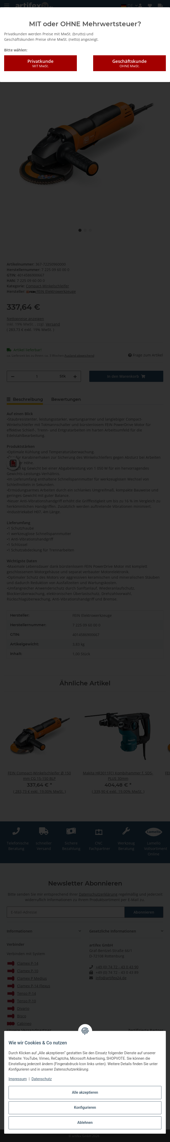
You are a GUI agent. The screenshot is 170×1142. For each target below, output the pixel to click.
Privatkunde (40, 63)
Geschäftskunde (129, 63)
